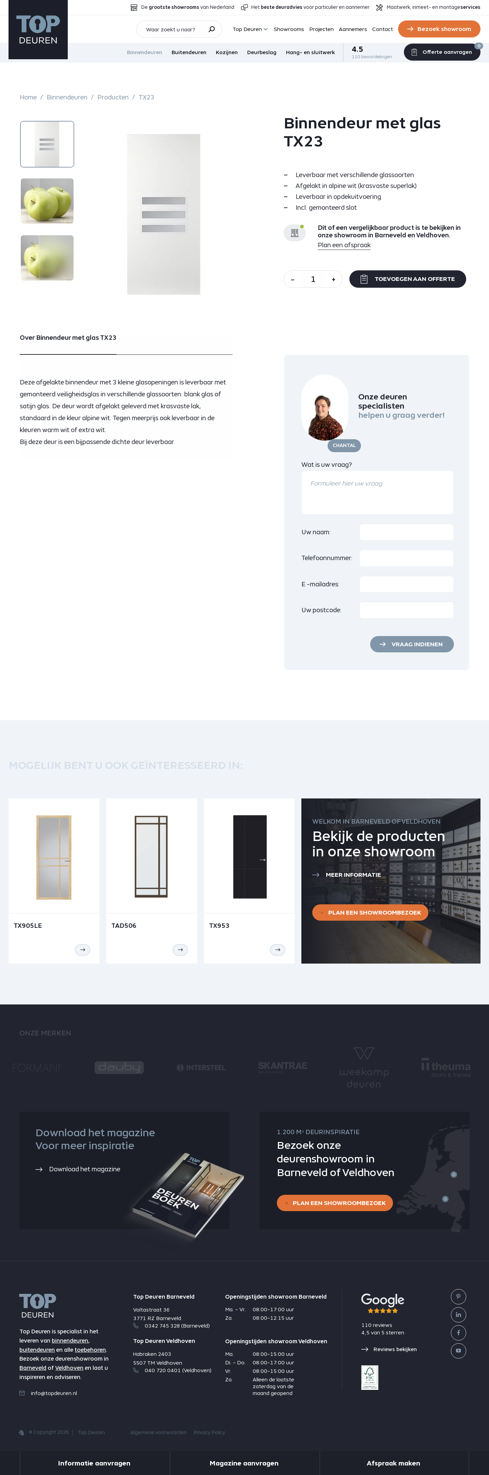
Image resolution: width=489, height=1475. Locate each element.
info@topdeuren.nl (48, 1393)
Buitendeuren (189, 52)
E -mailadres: (320, 584)
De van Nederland (187, 7)
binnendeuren (70, 1340)
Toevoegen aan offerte (408, 279)
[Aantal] (313, 279)
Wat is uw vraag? (326, 464)
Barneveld (32, 1368)
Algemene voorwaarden (158, 1432)
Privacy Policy (209, 1432)
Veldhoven (69, 1368)
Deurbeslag (262, 52)
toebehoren (90, 1350)
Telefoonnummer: (327, 557)
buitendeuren (37, 1350)
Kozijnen (227, 52)
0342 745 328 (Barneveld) (171, 1326)
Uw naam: (316, 532)
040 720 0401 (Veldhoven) (172, 1370)
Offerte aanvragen (442, 51)
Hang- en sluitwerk (310, 52)
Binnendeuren (144, 52)
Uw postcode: (321, 610)
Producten (113, 97)
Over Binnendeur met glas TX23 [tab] (68, 338)
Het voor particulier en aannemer (310, 7)
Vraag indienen (417, 644)
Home (28, 97)
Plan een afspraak (344, 245)
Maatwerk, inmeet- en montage (433, 7)
